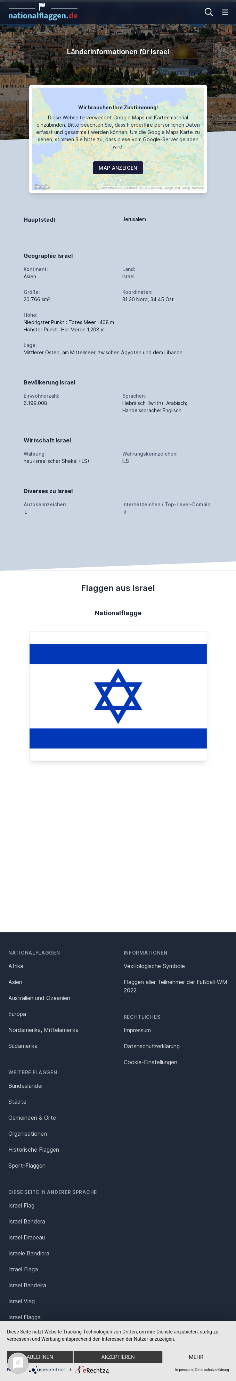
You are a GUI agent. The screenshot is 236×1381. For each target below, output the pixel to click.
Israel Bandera (26, 1221)
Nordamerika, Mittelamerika (43, 1029)
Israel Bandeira (27, 1285)
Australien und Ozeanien (39, 997)
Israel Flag (21, 1205)
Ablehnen (39, 1357)
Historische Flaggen (33, 1149)
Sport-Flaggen (27, 1165)
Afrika (15, 966)
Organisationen (27, 1133)
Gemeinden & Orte (32, 1117)
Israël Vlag (21, 1301)
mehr (196, 1357)
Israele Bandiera (28, 1253)
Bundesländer (25, 1085)
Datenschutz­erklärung (152, 1046)
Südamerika (23, 1045)
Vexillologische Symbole (154, 966)
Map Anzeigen (118, 168)
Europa (17, 1013)
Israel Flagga (24, 1317)
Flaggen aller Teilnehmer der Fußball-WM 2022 (175, 986)
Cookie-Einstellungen (150, 1062)
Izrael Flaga (23, 1269)
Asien (15, 981)
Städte (17, 1101)
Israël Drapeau (26, 1237)
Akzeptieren (118, 1357)
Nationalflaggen (34, 953)
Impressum (137, 1030)
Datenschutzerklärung (212, 1370)
